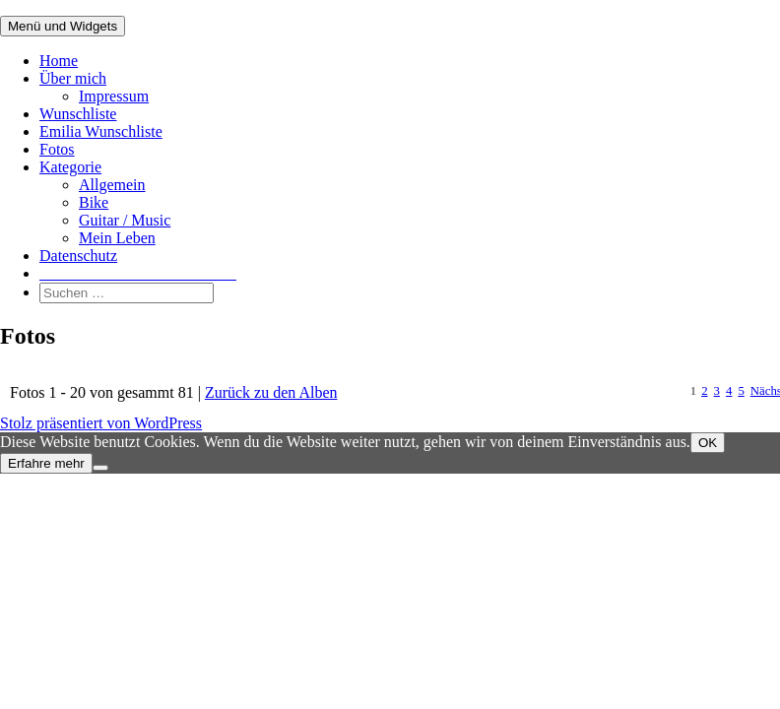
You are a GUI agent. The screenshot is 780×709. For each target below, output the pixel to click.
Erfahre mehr (46, 463)
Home (58, 60)
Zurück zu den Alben (271, 392)
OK (707, 442)
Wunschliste (77, 113)
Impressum (114, 96)
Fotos (57, 149)
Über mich (72, 78)
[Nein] (100, 468)
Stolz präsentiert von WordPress (101, 423)
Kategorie (70, 167)
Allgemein (112, 184)
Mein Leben (117, 237)
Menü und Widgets (62, 26)
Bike (93, 202)
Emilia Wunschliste (100, 131)
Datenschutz (78, 255)
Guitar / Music (124, 220)
